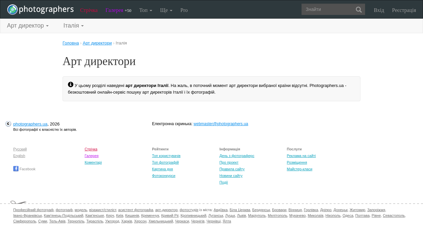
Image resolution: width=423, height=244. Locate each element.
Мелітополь (277, 215)
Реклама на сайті (301, 156)
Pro (184, 10)
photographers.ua (30, 124)
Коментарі (93, 162)
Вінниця (295, 210)
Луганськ (215, 215)
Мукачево (297, 215)
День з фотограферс (237, 156)
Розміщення (297, 162)
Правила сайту (232, 169)
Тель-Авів (57, 221)
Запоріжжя (376, 210)
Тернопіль (76, 221)
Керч (110, 215)
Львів (241, 215)
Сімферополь (24, 221)
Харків (126, 221)
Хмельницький (161, 221)
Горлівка (311, 210)
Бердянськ (261, 210)
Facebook (24, 169)
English (19, 156)
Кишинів (132, 215)
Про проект (228, 162)
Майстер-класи (299, 169)
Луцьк (230, 215)
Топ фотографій (165, 162)
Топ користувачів (166, 156)
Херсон (140, 221)
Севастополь (394, 215)
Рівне (376, 215)
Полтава (362, 215)
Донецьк (340, 210)
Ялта (227, 221)
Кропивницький (193, 215)
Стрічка (89, 10)
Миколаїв (316, 215)
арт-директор (166, 210)
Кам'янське (94, 215)
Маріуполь (256, 215)
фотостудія (189, 210)
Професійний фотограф (33, 210)
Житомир (357, 210)
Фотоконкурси (163, 176)
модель (81, 210)
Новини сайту (231, 176)
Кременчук (150, 215)
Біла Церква (240, 210)
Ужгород (112, 221)
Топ (145, 10)
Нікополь (332, 215)
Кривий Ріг (169, 215)
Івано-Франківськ (27, 215)
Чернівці (214, 221)
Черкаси (182, 221)
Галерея (118, 10)
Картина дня (162, 169)
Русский (20, 149)
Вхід (379, 10)
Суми (42, 221)
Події (223, 182)
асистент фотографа (135, 210)
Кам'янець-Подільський (63, 215)
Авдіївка (221, 210)
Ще (166, 10)
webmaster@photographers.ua (221, 124)
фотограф (64, 210)
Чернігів (197, 221)
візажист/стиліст (102, 210)
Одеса (348, 215)
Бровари (279, 210)
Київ (119, 215)
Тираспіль (94, 221)
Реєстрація (404, 10)
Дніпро (325, 210)
